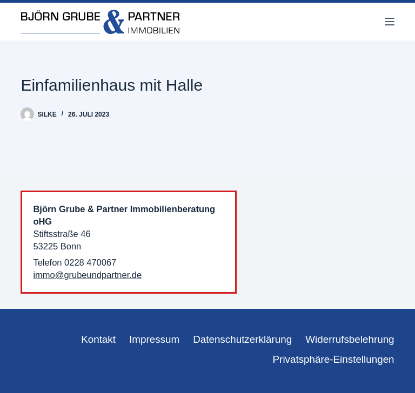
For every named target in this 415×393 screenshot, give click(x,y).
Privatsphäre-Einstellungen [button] (333, 359)
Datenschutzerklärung (242, 339)
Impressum (154, 339)
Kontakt (98, 339)
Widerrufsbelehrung (349, 339)
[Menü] (389, 21)
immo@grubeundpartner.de (87, 275)
